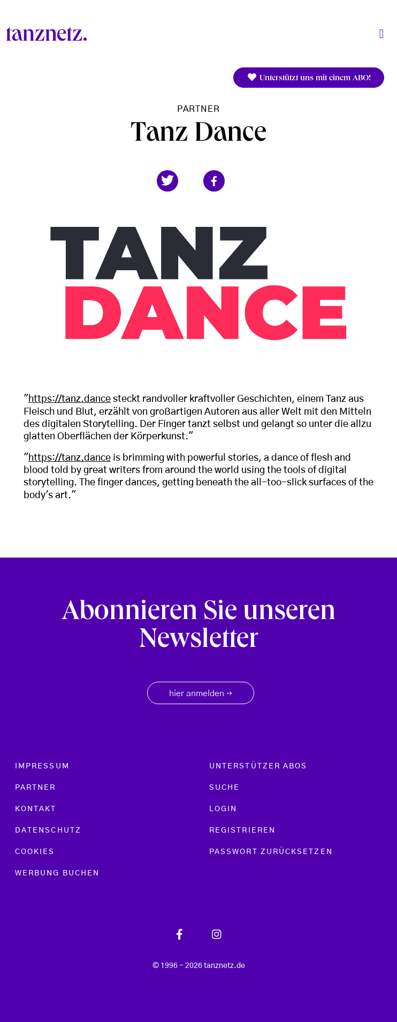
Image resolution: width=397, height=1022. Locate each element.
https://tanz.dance (69, 399)
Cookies (35, 852)
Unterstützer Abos (258, 766)
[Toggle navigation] (381, 34)
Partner (198, 109)
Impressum (42, 766)
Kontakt (36, 809)
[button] (167, 181)
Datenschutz (48, 830)
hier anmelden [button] (200, 694)
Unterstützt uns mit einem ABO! (309, 78)
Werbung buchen (57, 873)
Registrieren (242, 830)
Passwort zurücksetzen (271, 852)
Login (223, 809)
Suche (224, 787)
